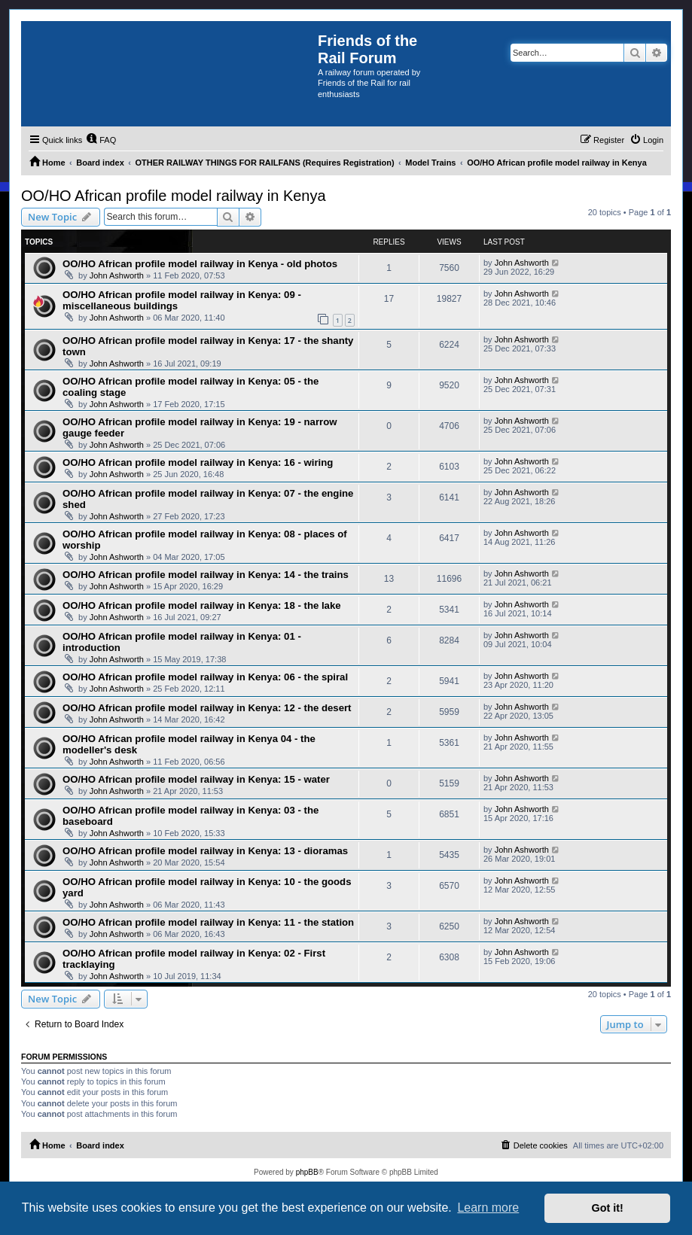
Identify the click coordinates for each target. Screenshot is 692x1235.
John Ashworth (117, 275)
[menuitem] (101, 140)
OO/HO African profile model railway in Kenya (173, 195)
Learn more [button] (488, 1207)
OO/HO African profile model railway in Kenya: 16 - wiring (197, 462)
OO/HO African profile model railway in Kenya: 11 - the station (208, 922)
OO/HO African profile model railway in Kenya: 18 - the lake (201, 605)
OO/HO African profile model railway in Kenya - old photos (199, 263)
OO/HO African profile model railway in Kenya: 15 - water (196, 779)
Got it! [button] (607, 1208)
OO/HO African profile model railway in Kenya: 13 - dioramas (205, 850)
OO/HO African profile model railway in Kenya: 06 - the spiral (205, 677)
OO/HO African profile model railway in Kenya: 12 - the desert (207, 707)
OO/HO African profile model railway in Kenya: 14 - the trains (205, 574)
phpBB (307, 1172)
